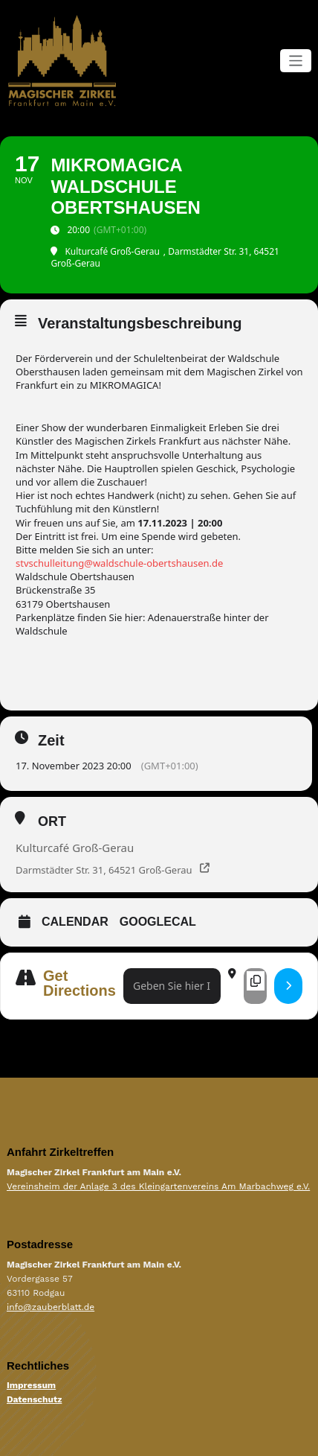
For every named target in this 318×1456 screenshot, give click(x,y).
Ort (52, 821)
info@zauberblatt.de (50, 1307)
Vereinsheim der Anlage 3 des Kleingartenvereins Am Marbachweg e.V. (158, 1186)
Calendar (75, 921)
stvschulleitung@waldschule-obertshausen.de (119, 563)
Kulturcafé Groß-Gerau (75, 847)
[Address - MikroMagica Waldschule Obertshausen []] (172, 986)
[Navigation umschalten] (296, 60)
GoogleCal (158, 921)
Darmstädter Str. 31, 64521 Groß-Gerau (104, 870)
